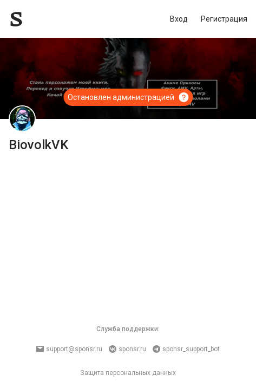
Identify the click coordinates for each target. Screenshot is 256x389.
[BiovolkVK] (22, 118)
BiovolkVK (38, 144)
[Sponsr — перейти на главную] (40, 19)
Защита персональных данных (128, 373)
